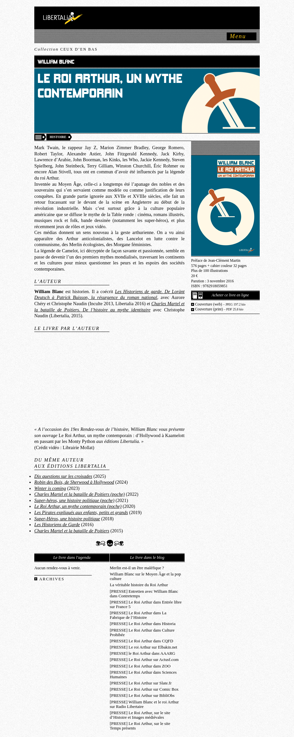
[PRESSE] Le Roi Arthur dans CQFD (141, 641)
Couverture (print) (219, 309)
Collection (66, 49)
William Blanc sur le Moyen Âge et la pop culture (145, 576)
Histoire (58, 137)
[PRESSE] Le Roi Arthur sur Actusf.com (144, 659)
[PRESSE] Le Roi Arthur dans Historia (142, 623)
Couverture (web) (220, 304)
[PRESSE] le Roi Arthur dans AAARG (142, 653)
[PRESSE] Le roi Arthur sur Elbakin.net (143, 647)
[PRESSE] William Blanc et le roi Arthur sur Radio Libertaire (144, 704)
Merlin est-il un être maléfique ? (137, 568)
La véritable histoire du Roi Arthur (139, 585)
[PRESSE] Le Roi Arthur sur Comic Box (144, 689)
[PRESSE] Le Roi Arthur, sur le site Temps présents (140, 725)
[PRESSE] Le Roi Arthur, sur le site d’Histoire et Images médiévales (140, 715)
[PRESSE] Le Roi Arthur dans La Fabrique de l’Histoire (138, 615)
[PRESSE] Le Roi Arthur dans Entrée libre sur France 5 (146, 604)
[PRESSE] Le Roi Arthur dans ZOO (140, 666)
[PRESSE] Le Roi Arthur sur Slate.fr (141, 683)
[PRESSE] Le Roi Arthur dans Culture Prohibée (142, 632)
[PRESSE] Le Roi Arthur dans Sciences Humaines (143, 674)
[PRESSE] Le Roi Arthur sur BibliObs (142, 695)
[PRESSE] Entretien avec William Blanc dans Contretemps (144, 593)
